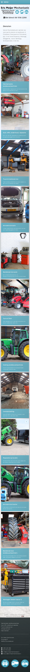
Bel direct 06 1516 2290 (15, 18)
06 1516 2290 (7, 650)
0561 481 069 (7, 648)
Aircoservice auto (5, 629)
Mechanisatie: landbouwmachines (10, 623)
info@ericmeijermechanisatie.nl (11, 652)
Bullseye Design (17, 616)
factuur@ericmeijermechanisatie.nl (12, 653)
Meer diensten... (5, 630)
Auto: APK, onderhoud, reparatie (9, 625)
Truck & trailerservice (6, 627)
